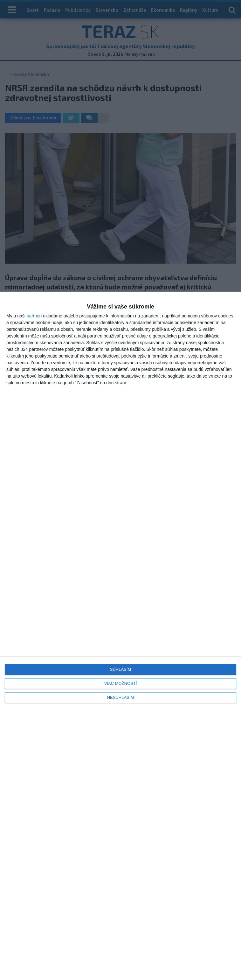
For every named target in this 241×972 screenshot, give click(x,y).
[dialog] (120, 632)
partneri (34, 316)
